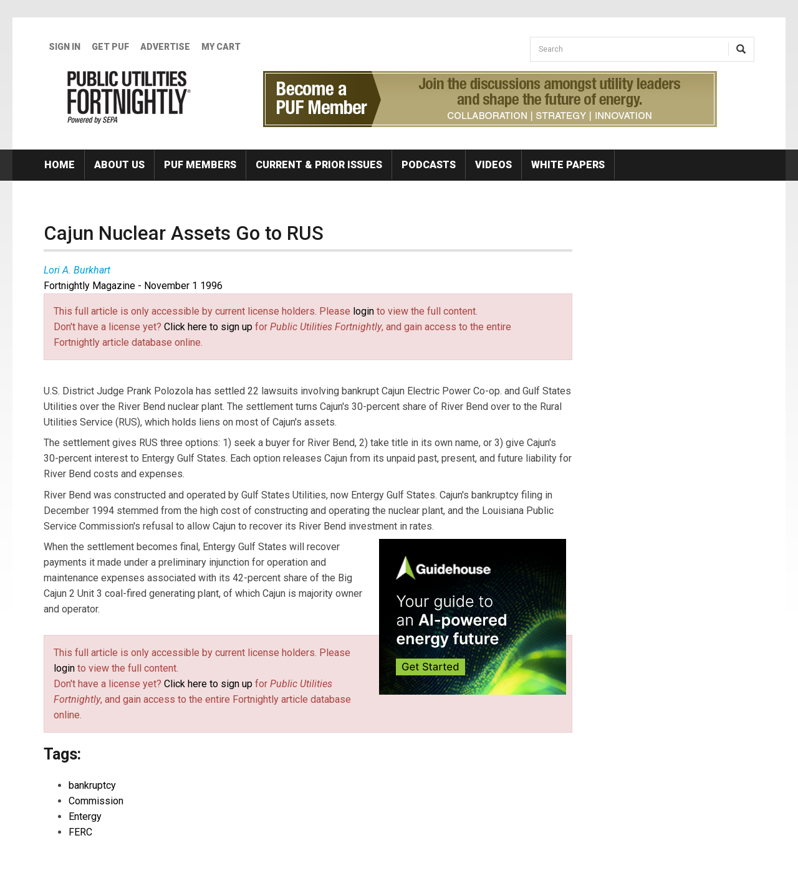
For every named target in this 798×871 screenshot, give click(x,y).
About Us (119, 165)
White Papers (568, 165)
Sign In (64, 47)
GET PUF (110, 47)
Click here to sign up (208, 327)
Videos (493, 165)
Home (59, 165)
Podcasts (428, 165)
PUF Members (200, 165)
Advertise (165, 47)
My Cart (221, 47)
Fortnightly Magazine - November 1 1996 (133, 286)
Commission (96, 801)
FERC (80, 832)
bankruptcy (92, 785)
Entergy (85, 816)
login (363, 311)
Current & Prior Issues (319, 165)
